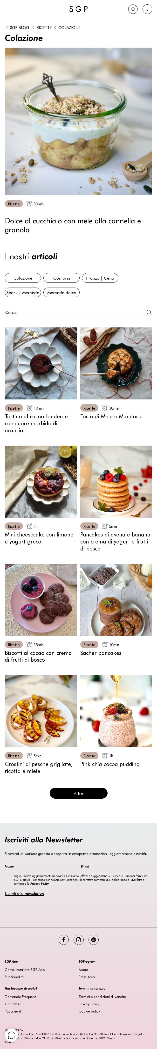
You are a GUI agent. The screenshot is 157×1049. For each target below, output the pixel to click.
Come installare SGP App (25, 969)
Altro (78, 793)
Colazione (69, 27)
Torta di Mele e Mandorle (111, 416)
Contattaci (13, 1003)
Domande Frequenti (20, 996)
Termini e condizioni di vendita (102, 996)
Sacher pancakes (101, 652)
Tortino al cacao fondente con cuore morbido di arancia (36, 423)
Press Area (87, 976)
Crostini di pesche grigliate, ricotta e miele (39, 767)
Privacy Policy (89, 1003)
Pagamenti (13, 1011)
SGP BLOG (19, 27)
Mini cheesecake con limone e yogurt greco (39, 537)
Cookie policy (89, 1011)
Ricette (44, 27)
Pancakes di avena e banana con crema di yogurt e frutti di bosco (115, 541)
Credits (9, 1042)
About (83, 969)
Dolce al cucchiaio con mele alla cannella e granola (73, 224)
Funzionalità (14, 976)
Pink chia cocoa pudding (110, 763)
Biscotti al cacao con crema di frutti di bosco (38, 656)
